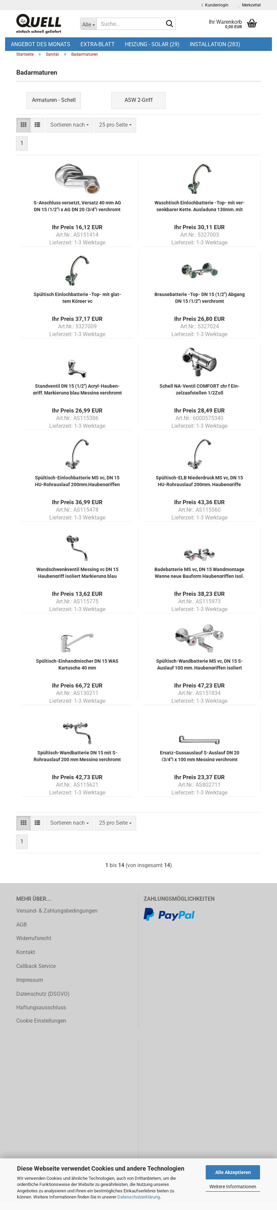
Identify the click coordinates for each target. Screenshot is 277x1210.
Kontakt (25, 959)
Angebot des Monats (40, 44)
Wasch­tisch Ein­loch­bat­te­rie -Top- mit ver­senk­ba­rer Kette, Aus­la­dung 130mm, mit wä (199, 213)
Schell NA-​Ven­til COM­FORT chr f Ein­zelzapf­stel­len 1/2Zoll (200, 396)
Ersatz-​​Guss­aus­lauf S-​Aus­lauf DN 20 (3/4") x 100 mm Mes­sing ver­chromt (199, 763)
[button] (23, 132)
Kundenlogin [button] (215, 5)
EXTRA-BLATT (97, 44)
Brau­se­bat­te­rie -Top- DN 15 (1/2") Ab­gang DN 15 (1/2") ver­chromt (199, 304)
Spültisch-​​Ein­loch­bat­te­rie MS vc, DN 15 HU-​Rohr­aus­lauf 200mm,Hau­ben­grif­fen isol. (77, 488)
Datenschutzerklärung (138, 1196)
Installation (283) (215, 44)
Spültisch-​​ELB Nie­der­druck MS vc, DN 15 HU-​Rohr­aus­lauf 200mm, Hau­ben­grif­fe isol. (199, 488)
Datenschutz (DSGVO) (43, 1001)
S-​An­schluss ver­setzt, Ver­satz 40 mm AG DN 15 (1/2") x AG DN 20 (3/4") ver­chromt (77, 213)
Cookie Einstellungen (41, 1028)
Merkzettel (250, 5)
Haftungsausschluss (41, 1015)
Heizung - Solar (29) (152, 44)
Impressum (29, 987)
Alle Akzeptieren (233, 1172)
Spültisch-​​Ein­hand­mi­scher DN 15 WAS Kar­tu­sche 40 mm (77, 671)
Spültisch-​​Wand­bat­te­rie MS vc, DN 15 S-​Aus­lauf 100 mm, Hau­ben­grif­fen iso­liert (199, 671)
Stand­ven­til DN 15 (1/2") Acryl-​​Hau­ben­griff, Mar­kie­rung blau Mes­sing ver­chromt (77, 396)
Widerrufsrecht (33, 946)
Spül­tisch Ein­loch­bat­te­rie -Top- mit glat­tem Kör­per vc (77, 304)
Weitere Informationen (232, 1186)
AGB (21, 932)
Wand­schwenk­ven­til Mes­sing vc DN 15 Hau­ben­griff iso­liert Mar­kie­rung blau (77, 579)
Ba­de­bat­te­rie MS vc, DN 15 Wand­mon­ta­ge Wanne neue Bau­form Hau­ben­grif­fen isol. (199, 579)
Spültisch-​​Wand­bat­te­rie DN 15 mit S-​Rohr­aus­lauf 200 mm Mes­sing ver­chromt (77, 763)
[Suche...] (88, 24)
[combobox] (69, 132)
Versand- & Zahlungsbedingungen (56, 918)
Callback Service (36, 973)
